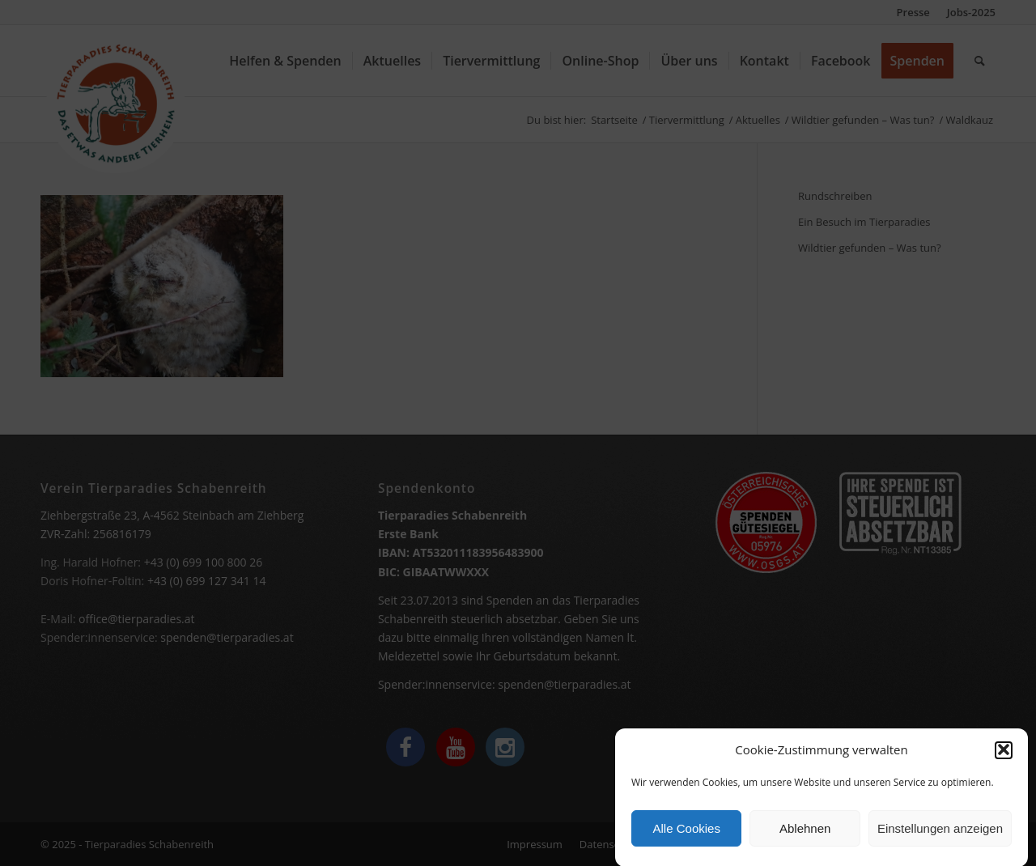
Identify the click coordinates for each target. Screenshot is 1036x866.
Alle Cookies (686, 833)
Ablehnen (804, 833)
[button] (1004, 755)
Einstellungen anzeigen (940, 833)
